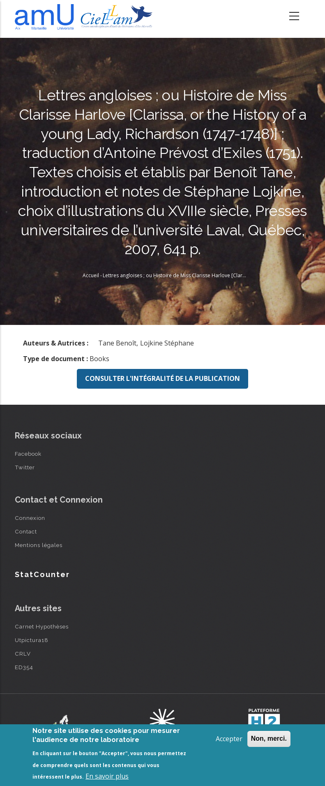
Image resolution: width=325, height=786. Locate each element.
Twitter (25, 467)
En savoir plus (107, 776)
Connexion (30, 518)
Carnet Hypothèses (42, 626)
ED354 (24, 667)
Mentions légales (38, 545)
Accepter (229, 738)
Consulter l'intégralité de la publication (162, 378)
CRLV (23, 653)
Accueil (91, 275)
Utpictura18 (31, 640)
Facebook (28, 453)
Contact (26, 531)
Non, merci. (269, 738)
